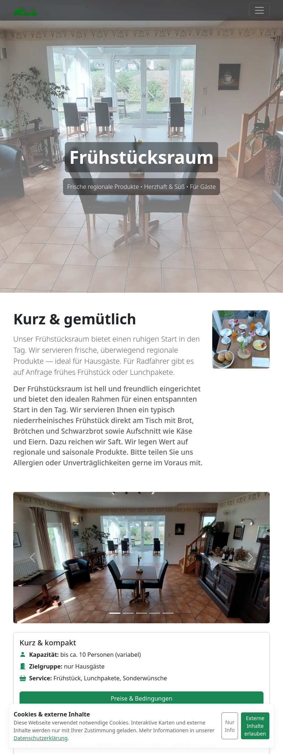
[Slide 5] (168, 613)
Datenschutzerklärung (40, 737)
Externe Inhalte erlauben (255, 726)
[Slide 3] (141, 613)
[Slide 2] (128, 613)
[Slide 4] (154, 613)
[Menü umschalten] (259, 10)
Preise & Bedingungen (141, 698)
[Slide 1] (114, 613)
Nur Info (230, 726)
